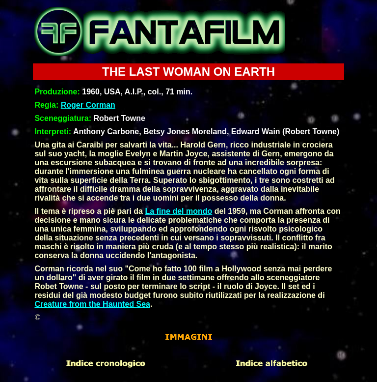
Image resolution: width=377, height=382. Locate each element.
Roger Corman (88, 105)
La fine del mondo (178, 211)
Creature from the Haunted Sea (92, 304)
